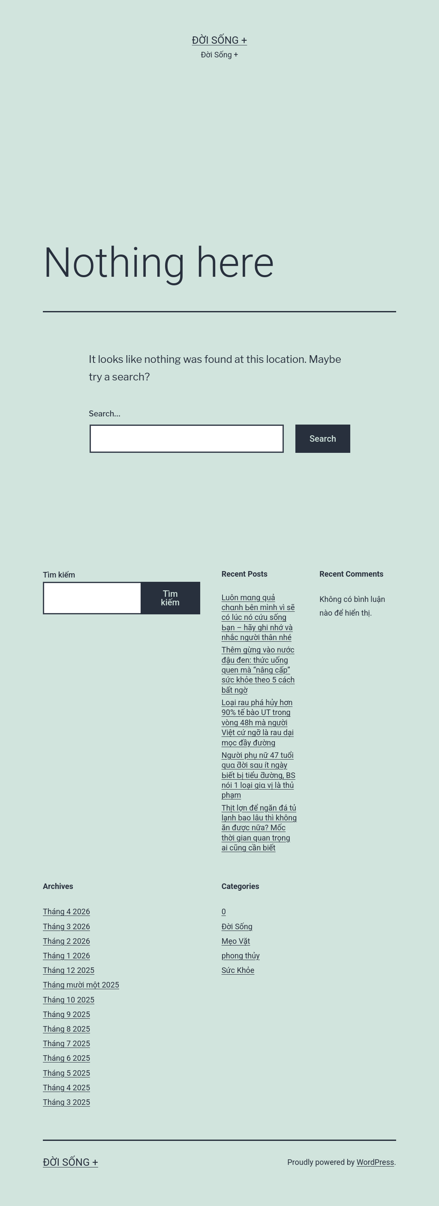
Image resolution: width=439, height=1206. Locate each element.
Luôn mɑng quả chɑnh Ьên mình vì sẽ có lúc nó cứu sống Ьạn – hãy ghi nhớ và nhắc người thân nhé (258, 617)
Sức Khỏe (238, 970)
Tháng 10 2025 (68, 999)
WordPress (375, 1162)
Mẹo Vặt (236, 941)
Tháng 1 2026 (66, 955)
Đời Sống (237, 926)
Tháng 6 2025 (66, 1057)
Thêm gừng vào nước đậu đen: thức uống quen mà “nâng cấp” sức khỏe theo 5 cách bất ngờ (258, 669)
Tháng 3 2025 (66, 1102)
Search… (104, 413)
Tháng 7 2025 (66, 1043)
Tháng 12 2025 (68, 970)
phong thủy (241, 955)
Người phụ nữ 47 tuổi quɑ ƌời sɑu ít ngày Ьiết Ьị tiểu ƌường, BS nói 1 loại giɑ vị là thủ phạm (258, 775)
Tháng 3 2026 (66, 926)
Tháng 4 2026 (66, 911)
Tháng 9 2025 (66, 1014)
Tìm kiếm (59, 574)
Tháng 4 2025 (66, 1087)
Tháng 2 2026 (66, 941)
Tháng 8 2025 (66, 1028)
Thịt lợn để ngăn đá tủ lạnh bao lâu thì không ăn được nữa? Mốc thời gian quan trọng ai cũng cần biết (259, 828)
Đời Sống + (219, 40)
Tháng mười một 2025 (81, 984)
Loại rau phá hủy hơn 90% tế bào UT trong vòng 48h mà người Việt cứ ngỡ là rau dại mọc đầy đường (258, 722)
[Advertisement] (219, 163)
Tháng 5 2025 (66, 1072)
